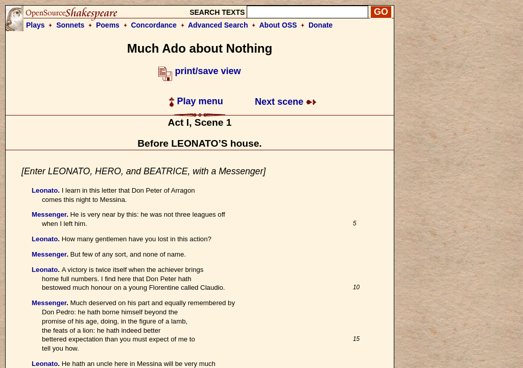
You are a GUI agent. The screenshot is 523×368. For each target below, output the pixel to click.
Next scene (286, 102)
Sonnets (70, 25)
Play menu (196, 101)
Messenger (49, 214)
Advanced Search (218, 25)
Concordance (153, 25)
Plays (35, 25)
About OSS (278, 25)
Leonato (45, 190)
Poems (108, 25)
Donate (320, 25)
